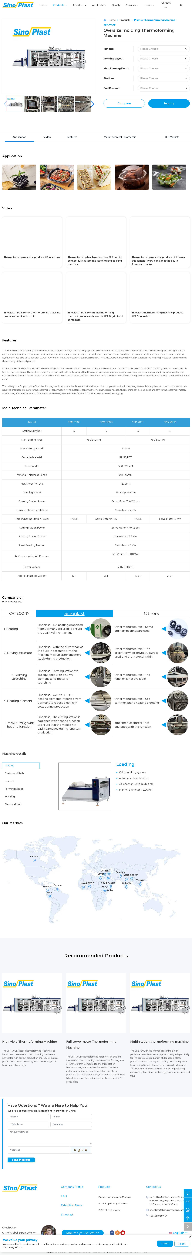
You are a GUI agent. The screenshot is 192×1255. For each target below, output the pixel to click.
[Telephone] (28, 1124)
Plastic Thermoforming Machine (154, 20)
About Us (78, 5)
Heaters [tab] (9, 781)
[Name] (28, 1116)
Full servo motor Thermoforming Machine (91, 1044)
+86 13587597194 (158, 1215)
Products (58, 5)
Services (131, 5)
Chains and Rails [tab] (14, 773)
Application (99, 5)
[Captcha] (39, 1149)
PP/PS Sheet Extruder (109, 1210)
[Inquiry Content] (50, 1136)
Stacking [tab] (10, 796)
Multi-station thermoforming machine (159, 1041)
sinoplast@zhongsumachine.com (167, 1210)
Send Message (21, 1159)
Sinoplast (67, 1214)
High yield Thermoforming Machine (29, 1041)
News (148, 5)
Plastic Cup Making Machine (112, 1203)
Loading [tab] (9, 765)
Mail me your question (83, 1233)
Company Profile (72, 1187)
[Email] (71, 1116)
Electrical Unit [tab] (13, 804)
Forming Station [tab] (14, 788)
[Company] (71, 1124)
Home (43, 5)
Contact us (166, 5)
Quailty (116, 5)
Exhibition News (71, 1205)
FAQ (64, 1196)
